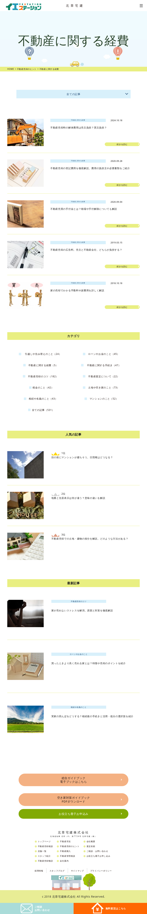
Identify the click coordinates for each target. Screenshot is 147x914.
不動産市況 (65, 841)
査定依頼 (91, 846)
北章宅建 (75, 5)
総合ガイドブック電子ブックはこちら (73, 780)
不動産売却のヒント (69, 846)
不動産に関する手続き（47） (104, 365)
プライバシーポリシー (101, 870)
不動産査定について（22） (104, 376)
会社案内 (64, 860)
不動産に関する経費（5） (43, 365)
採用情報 (39, 870)
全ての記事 (98, 93)
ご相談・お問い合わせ (97, 851)
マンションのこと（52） (104, 398)
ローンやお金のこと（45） (104, 354)
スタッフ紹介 (44, 856)
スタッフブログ (57, 870)
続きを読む (122, 144)
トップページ (44, 841)
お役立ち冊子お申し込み (98, 856)
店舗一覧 (42, 851)
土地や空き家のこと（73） (104, 387)
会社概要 (91, 841)
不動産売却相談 (45, 846)
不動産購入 (65, 851)
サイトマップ (77, 870)
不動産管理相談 (67, 856)
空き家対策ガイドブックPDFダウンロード (73, 799)
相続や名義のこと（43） (43, 398)
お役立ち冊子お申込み (73, 814)
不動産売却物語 (45, 860)
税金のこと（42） (43, 387)
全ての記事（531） (43, 410)
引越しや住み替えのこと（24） (43, 354)
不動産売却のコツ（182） (43, 376)
